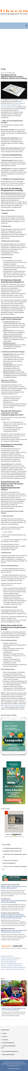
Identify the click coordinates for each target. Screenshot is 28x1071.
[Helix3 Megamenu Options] (26, 25)
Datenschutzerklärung (8, 1042)
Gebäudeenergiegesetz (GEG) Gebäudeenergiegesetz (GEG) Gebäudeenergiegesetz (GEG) (13, 105)
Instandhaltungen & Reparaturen (10, 884)
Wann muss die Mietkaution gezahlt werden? (11, 963)
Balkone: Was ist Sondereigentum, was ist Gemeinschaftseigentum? (14, 887)
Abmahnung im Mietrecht (7, 956)
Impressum (5, 1039)
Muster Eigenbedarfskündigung (8, 961)
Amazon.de (18, 1065)
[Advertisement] (14, 45)
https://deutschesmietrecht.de (10, 1051)
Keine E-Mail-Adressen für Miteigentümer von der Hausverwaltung (14, 901)
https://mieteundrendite (8, 1054)
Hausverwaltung (5, 898)
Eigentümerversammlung (8, 928)
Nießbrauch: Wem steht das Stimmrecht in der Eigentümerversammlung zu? (14, 931)
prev (25, 978)
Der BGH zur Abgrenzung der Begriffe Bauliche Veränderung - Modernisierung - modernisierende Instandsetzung (13, 916)
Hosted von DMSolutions (9, 1046)
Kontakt (4, 1033)
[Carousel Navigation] (26, 979)
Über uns (4, 1036)
